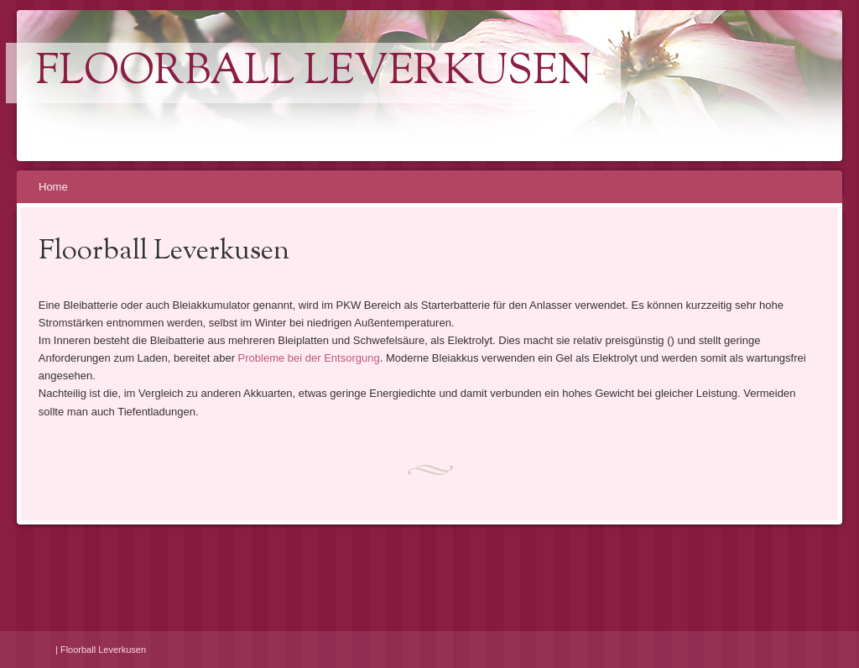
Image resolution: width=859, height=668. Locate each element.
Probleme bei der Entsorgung (309, 358)
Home (53, 186)
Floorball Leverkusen (313, 73)
